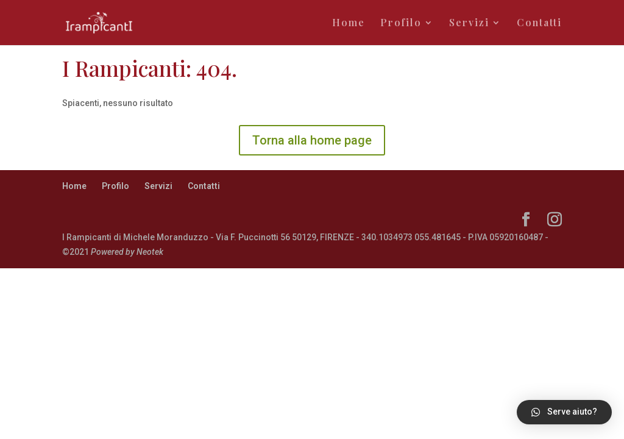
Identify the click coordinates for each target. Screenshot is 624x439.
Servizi (469, 23)
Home (348, 23)
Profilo (401, 23)
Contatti (539, 23)
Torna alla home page (312, 140)
